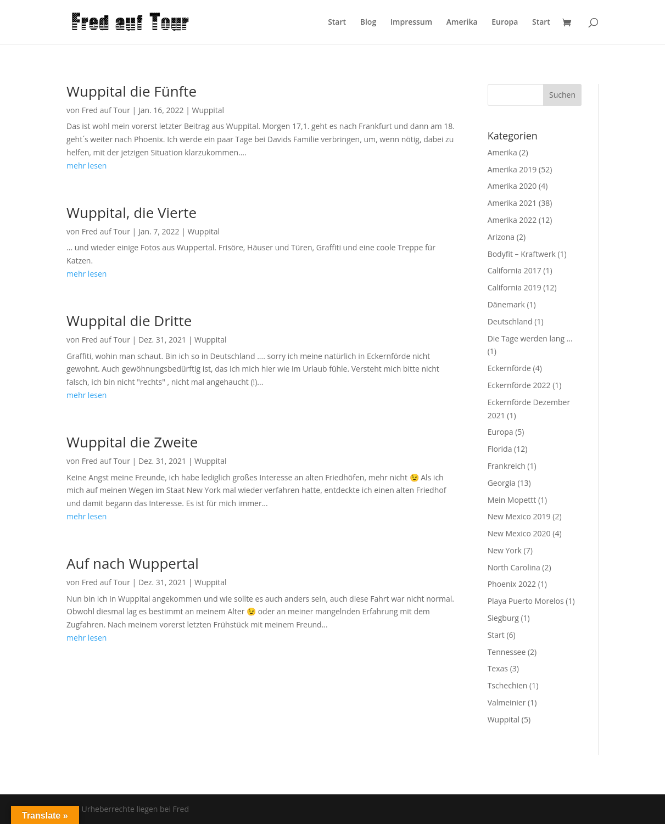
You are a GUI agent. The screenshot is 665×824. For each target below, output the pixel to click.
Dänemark (506, 304)
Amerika (462, 22)
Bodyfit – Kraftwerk (522, 254)
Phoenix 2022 (512, 584)
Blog (368, 22)
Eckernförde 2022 (519, 385)
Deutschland (510, 321)
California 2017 (514, 270)
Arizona (501, 237)
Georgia (502, 483)
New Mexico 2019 (519, 516)
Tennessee (507, 652)
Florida (500, 449)
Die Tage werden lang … (530, 338)
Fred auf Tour (106, 110)
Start (337, 22)
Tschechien (508, 685)
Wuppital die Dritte (129, 320)
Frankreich (507, 466)
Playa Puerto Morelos (526, 601)
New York (505, 550)
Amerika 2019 (512, 169)
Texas (498, 668)
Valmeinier (507, 702)
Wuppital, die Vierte (131, 212)
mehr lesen (86, 165)
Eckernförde (509, 368)
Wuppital (208, 110)
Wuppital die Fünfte (131, 91)
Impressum (411, 22)
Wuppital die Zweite (132, 442)
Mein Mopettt (512, 500)
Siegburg (503, 618)
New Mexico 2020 (519, 533)
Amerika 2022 (512, 220)
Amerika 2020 (512, 186)
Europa (504, 22)
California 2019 (514, 287)
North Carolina (514, 567)
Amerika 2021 (512, 203)
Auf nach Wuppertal (132, 563)
